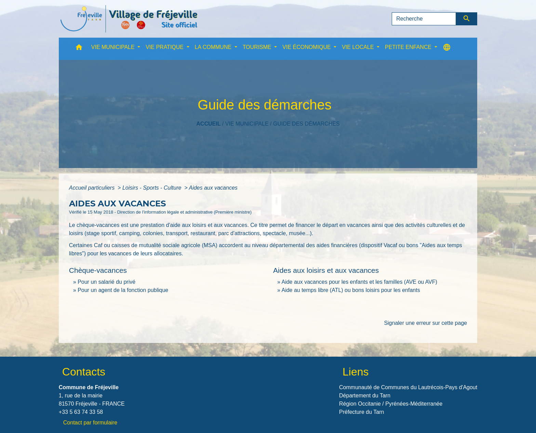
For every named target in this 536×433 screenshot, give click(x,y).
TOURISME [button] (258, 47)
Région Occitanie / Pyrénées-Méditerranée (390, 404)
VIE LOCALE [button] (358, 47)
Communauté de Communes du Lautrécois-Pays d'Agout (408, 387)
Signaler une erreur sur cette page (425, 323)
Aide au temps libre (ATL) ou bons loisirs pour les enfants (350, 290)
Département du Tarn (364, 395)
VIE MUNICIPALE (247, 124)
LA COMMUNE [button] (214, 47)
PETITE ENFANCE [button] (409, 47)
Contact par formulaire (90, 422)
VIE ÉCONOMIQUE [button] (307, 47)
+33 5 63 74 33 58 (81, 412)
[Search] (424, 18)
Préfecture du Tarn (361, 412)
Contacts (83, 372)
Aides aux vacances (213, 188)
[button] (79, 48)
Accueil (208, 124)
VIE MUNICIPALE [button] (113, 47)
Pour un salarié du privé (106, 282)
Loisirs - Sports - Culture (152, 188)
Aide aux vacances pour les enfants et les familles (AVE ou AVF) (359, 282)
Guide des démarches (306, 124)
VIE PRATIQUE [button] (165, 47)
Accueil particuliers (92, 188)
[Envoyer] (467, 18)
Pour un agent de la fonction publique (123, 290)
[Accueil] (129, 18)
